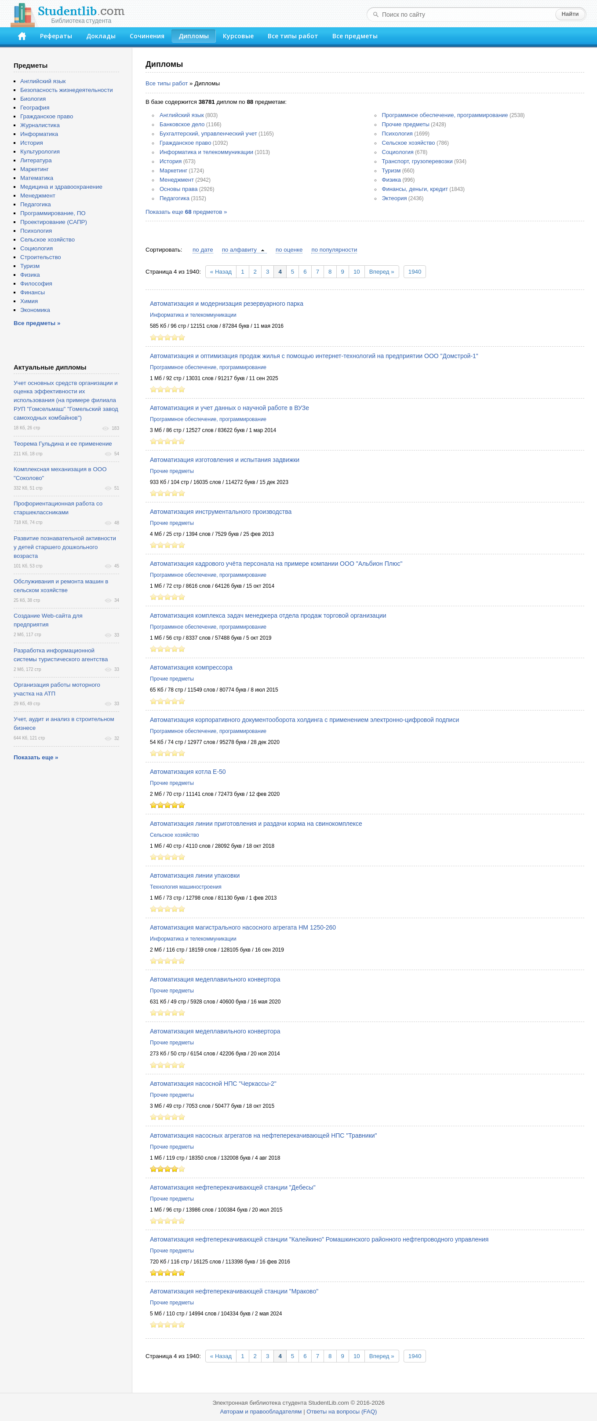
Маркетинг (173, 170)
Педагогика (174, 198)
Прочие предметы (406, 124)
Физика (391, 179)
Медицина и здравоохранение (61, 186)
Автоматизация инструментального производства (220, 511)
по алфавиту (239, 249)
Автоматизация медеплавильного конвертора (215, 979)
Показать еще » (36, 757)
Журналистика (40, 125)
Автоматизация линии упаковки (195, 875)
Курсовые (238, 36)
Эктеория (394, 198)
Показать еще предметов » (186, 212)
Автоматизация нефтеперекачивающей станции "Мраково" (234, 1291)
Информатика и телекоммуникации (206, 152)
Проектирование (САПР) (53, 222)
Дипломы (193, 36)
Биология (33, 98)
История (171, 161)
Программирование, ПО (53, 213)
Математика (36, 178)
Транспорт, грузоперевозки (417, 161)
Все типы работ (293, 36)
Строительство (40, 257)
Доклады (101, 36)
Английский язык (182, 115)
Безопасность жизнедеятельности (66, 90)
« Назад (221, 271)
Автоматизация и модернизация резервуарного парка (226, 303)
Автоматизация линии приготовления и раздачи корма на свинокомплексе (256, 823)
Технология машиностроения (186, 887)
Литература (36, 160)
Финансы (32, 292)
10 (356, 271)
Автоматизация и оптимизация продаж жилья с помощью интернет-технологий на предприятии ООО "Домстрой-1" (314, 355)
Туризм (391, 170)
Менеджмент (177, 179)
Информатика (39, 134)
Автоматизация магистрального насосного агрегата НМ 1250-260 (243, 927)
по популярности (334, 249)
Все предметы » (37, 323)
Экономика (35, 310)
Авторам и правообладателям (261, 1411)
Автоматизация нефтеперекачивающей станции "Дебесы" (233, 1187)
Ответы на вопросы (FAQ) (341, 1411)
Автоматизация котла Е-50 (188, 771)
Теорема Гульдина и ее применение (63, 443)
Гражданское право (185, 142)
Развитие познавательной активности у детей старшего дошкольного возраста (65, 547)
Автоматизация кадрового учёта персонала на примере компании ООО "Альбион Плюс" (276, 563)
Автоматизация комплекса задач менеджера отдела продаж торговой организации (268, 615)
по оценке (289, 249)
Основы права (178, 189)
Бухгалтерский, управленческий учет (208, 133)
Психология (397, 133)
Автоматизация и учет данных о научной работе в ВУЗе (229, 407)
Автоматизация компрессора (191, 667)
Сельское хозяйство (408, 142)
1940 (415, 271)
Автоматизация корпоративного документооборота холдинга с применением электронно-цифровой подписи (304, 719)
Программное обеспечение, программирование (445, 115)
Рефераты (56, 36)
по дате (203, 249)
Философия (36, 283)
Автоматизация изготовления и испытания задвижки (224, 459)
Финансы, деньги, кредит (415, 189)
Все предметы (355, 36)
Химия (29, 301)
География (34, 107)
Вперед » (381, 271)
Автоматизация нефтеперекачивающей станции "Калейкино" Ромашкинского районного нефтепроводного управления (319, 1239)
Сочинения (147, 36)
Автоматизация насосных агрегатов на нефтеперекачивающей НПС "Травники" (263, 1135)
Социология (398, 152)
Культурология (40, 151)
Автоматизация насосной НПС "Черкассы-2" (213, 1083)
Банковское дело (182, 124)
